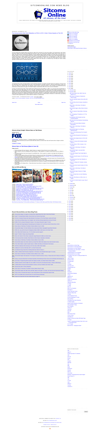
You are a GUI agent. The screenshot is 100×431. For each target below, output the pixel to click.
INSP (68, 312)
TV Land (69, 380)
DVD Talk (69, 310)
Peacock (69, 370)
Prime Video (70, 373)
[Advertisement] (50, 27)
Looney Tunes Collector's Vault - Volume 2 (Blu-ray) (26, 194)
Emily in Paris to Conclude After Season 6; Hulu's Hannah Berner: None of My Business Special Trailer (34, 272)
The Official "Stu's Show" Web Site (74, 300)
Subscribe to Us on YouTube (74, 40)
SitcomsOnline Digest (72, 46)
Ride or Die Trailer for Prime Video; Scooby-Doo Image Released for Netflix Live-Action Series (33, 235)
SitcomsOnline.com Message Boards (75, 246)
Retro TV (69, 286)
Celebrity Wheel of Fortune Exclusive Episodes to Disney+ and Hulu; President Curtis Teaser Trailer (34, 264)
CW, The (69, 356)
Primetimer (70, 271)
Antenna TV (70, 307)
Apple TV (69, 352)
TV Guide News (71, 261)
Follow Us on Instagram (73, 39)
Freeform (69, 361)
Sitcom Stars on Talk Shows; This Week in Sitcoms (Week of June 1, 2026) (29, 253)
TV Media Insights (71, 301)
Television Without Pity (72, 292)
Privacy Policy (47, 424)
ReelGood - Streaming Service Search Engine (76, 374)
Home (39, 102)
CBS (68, 355)
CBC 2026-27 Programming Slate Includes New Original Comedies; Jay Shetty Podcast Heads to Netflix (35, 260)
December (72, 89)
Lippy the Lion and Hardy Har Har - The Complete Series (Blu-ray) (28, 189)
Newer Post (14, 102)
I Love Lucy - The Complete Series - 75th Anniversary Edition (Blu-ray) (29, 200)
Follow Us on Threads (73, 37)
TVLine (69, 262)
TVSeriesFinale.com (71, 267)
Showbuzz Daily (71, 259)
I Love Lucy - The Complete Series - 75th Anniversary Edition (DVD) (29, 197)
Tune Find (69, 309)
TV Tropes (69, 319)
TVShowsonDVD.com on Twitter (74, 253)
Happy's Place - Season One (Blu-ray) (23, 184)
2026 (70, 73)
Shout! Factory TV (71, 376)
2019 (70, 85)
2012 (70, 207)
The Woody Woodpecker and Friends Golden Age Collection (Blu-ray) (29, 191)
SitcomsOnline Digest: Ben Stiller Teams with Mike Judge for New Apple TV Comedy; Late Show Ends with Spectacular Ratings (39, 270)
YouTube (69, 385)
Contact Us (70, 43)
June (71, 190)
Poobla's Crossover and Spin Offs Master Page (76, 318)
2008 (70, 214)
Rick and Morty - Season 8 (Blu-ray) (23, 185)
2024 (70, 76)
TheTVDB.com (70, 316)
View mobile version (39, 104)
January (71, 198)
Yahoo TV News (71, 258)
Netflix (69, 367)
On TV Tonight (70, 324)
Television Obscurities (72, 282)
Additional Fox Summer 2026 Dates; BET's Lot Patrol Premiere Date (28, 247)
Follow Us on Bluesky (73, 36)
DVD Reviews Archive (57, 201)
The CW (31, 98)
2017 (70, 88)
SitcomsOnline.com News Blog (50, 5)
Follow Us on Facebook (73, 33)
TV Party (69, 294)
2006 (70, 218)
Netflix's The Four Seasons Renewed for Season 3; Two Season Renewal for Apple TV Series (33, 222)
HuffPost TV (70, 280)
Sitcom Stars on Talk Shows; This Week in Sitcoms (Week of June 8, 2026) (29, 239)
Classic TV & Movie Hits (72, 279)
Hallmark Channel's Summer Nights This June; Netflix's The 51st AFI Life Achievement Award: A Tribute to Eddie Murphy (38, 262)
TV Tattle (69, 285)
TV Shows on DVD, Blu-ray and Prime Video (43, 201)
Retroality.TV (70, 289)
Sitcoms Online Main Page (73, 32)
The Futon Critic (71, 265)
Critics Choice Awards (20, 98)
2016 (70, 201)
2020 (70, 83)
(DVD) (32, 184)
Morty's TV (70, 277)
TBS (68, 377)
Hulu (68, 364)
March (71, 195)
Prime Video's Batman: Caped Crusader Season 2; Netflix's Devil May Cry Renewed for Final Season (34, 243)
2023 (70, 78)
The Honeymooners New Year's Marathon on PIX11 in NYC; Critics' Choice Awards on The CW (37, 33)
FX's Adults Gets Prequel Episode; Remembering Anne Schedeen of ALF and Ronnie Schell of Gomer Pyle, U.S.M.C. (37, 224)
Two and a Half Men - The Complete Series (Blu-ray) (26, 187)
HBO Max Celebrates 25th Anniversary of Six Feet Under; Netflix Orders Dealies (30, 245)
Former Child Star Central (72, 291)
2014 (70, 204)
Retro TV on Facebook (72, 288)
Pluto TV (69, 371)
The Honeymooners (37, 98)
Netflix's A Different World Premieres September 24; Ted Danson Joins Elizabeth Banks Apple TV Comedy (35, 251)
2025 (70, 74)
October (71, 183)
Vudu (68, 382)
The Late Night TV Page (72, 304)
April (71, 193)
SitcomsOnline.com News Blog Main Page (52, 422)
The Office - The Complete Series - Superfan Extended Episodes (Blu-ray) (30, 199)
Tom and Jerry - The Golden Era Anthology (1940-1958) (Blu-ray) (28, 188)
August (71, 186)
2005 (70, 219)
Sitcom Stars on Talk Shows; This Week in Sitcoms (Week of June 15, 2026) (29, 226)
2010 (70, 211)
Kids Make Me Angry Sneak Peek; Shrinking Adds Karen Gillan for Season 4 (29, 249)
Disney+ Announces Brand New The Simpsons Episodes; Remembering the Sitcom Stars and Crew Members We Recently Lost (39, 258)
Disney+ (69, 358)
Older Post (63, 102)
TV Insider (69, 264)
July (71, 188)
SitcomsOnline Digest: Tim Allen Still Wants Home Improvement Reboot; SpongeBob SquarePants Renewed (35, 228)
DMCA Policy (53, 424)
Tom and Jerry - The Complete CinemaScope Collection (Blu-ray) (28, 193)
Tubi (68, 379)
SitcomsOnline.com (52, 420)
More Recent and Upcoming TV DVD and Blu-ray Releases (23, 201)
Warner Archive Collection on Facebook (75, 303)
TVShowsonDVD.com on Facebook (74, 252)
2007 (70, 216)
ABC (68, 350)
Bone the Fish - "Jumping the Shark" (74, 325)
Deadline (69, 268)
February (72, 197)
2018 (70, 86)
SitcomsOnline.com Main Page (73, 245)
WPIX (43, 98)
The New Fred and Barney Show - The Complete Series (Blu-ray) (28, 192)
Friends (27, 98)
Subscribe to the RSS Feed (74, 42)
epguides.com (70, 276)
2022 (70, 79)
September (72, 185)
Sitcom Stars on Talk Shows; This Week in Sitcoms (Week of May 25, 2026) (29, 268)
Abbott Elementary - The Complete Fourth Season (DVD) (27, 195)
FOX (68, 359)
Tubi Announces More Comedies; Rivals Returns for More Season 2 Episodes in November (32, 237)
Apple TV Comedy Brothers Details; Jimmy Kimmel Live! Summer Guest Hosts (30, 216)
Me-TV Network (70, 306)
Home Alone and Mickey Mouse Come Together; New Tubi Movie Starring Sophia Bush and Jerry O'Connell (35, 220)
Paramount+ (70, 368)
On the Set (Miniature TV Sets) (73, 297)
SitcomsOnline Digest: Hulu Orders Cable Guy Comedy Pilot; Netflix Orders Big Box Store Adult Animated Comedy (37, 241)
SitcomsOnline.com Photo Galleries (74, 248)
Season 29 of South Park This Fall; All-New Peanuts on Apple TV (27, 276)
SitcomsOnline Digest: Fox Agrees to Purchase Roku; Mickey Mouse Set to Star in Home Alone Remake (35, 214)
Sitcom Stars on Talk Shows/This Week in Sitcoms (77, 48)
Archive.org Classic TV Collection (74, 353)
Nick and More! (70, 298)
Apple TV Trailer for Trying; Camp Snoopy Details (24, 233)
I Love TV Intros (71, 315)
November (72, 91)
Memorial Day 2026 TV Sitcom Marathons (23, 266)
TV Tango (69, 283)
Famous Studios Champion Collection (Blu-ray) (25, 196)
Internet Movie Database (72, 273)
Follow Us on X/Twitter (73, 35)
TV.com (69, 274)
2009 (70, 213)
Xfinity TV (69, 383)
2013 (70, 206)
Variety (69, 270)
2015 (70, 202)
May (71, 192)
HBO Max (69, 362)
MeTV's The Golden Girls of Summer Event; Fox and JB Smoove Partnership (29, 274)
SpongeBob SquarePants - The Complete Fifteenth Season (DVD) (28, 186)
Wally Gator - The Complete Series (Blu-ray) (24, 190)
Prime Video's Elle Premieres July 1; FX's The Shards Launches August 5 (29, 231)
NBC (68, 365)
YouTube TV (70, 386)
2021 (70, 81)
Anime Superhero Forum (72, 295)
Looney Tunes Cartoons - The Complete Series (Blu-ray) (27, 198)
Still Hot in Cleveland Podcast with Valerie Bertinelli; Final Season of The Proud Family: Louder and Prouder (35, 218)
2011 (70, 209)
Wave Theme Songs (71, 313)
